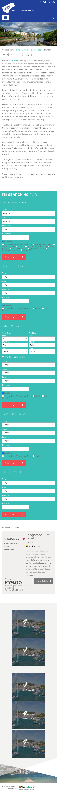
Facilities (8, 242)
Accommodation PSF (43, 245)
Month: (5, 342)
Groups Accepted (36, 248)
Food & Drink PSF (18, 248)
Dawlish (14, 61)
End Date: (33, 333)
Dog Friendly (39, 456)
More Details (42, 581)
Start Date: (7, 333)
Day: (4, 335)
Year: (4, 348)
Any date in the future (15, 357)
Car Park (20, 246)
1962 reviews (9, 550)
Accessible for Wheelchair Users (17, 245)
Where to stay (28, 50)
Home (17, 50)
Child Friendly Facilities (36, 246)
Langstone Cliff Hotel (37, 536)
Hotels (39, 50)
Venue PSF (26, 250)
